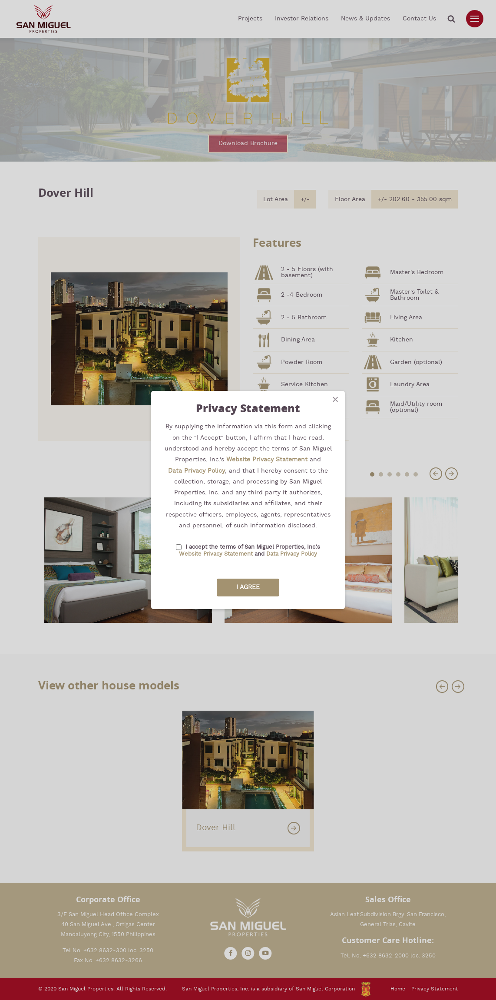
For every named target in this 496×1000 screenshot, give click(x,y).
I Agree (248, 587)
